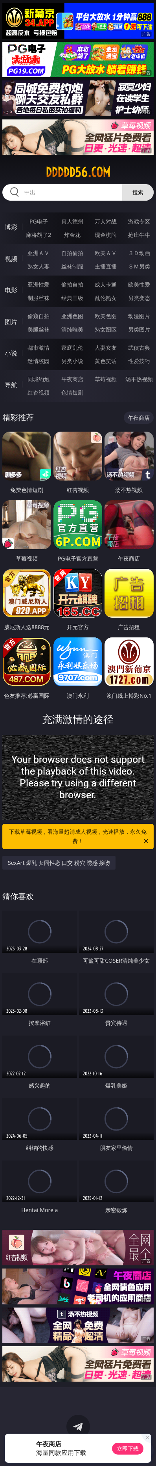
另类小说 (72, 361)
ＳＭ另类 (139, 266)
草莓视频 (106, 379)
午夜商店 (72, 379)
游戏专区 (139, 221)
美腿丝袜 (39, 329)
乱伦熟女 (106, 298)
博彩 (11, 227)
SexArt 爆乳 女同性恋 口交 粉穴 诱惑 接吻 (59, 862)
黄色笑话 (106, 361)
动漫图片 (139, 316)
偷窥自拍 (39, 316)
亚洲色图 (72, 316)
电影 (11, 290)
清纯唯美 (72, 329)
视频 (11, 258)
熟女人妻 (39, 266)
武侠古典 (139, 347)
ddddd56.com (78, 172)
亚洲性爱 (39, 284)
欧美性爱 (139, 284)
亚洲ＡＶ (39, 253)
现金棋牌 (106, 234)
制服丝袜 (39, 298)
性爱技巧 (139, 361)
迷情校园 (39, 361)
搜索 (137, 192)
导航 (11, 384)
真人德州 (72, 221)
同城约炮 (39, 379)
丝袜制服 (72, 266)
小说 (11, 353)
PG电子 (38, 221)
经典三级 (72, 298)
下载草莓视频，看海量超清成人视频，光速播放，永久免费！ (79, 837)
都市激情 (39, 347)
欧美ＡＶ (106, 253)
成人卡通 (106, 284)
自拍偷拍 (72, 253)
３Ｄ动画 (139, 253)
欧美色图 (106, 316)
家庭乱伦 (72, 347)
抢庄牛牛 (139, 234)
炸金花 (72, 234)
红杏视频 (39, 392)
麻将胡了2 (38, 234)
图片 (11, 321)
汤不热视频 (139, 379)
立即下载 (128, 1448)
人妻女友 (106, 347)
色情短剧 (72, 392)
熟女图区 (106, 329)
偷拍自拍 (72, 284)
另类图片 (139, 329)
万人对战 (106, 221)
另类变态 (139, 298)
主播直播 (106, 266)
